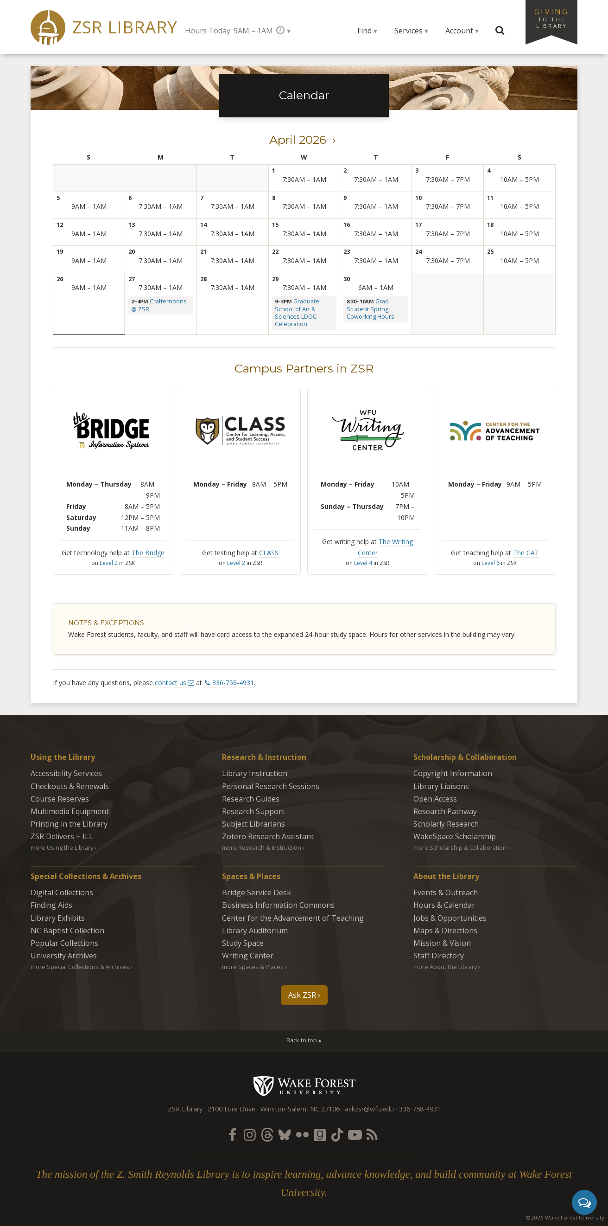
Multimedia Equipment (70, 811)
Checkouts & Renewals (70, 786)
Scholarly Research (446, 824)
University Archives (64, 955)
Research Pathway (445, 811)
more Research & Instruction (261, 847)
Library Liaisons (441, 786)
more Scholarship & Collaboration (460, 847)
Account (459, 31)
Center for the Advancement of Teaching (293, 918)
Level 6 (490, 563)
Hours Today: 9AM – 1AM (229, 31)
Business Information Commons (278, 905)
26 (60, 279)
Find (364, 31)
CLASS (269, 552)
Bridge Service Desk (256, 892)
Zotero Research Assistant (268, 836)
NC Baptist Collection (67, 930)
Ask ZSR (302, 995)
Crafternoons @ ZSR (159, 305)
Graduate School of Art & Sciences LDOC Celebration (297, 312)
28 (203, 279)
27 (131, 279)
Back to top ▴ (304, 1040)
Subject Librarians (253, 824)
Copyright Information (452, 773)
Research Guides (250, 799)
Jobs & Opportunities (450, 918)
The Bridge (148, 552)
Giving (551, 17)
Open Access (435, 799)
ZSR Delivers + (62, 836)
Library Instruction (254, 773)
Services (408, 31)
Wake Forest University (304, 1086)
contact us (170, 682)
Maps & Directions (445, 930)
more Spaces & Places (253, 967)
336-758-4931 (233, 682)
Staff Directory (438, 955)
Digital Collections (62, 892)
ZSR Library (124, 27)
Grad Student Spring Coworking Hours (370, 309)
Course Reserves (60, 799)
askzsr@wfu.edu (369, 1108)
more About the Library (445, 967)
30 (346, 279)
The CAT (526, 552)
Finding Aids (51, 905)
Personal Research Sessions (270, 786)
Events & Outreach (445, 892)
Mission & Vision (442, 943)
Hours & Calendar (444, 905)
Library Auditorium (255, 930)
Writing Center (247, 955)
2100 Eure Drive (231, 1108)
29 (275, 279)
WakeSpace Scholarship (454, 836)
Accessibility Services (66, 773)
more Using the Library (62, 847)
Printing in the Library (69, 824)
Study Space (243, 943)
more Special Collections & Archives (80, 967)
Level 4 (363, 563)
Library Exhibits (58, 918)
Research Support (253, 811)
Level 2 (109, 563)
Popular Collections (64, 943)
